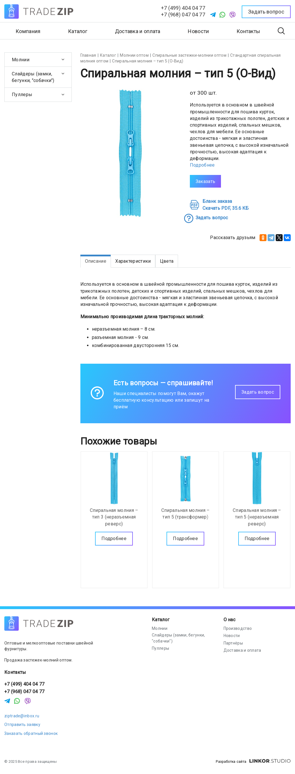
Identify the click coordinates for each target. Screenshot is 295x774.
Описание (95, 261)
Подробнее (202, 165)
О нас (230, 619)
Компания (28, 31)
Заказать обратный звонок (31, 733)
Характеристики (133, 261)
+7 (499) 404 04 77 (183, 8)
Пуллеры (22, 94)
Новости (198, 31)
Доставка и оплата (137, 31)
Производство (238, 628)
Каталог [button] (77, 31)
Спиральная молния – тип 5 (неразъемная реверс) (257, 516)
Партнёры (233, 643)
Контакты (248, 31)
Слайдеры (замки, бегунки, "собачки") (33, 77)
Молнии (20, 59)
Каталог (160, 619)
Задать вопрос (257, 392)
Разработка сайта (253, 762)
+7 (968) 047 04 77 (183, 15)
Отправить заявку (22, 724)
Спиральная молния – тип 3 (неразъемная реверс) (114, 516)
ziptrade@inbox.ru (21, 716)
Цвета (167, 261)
